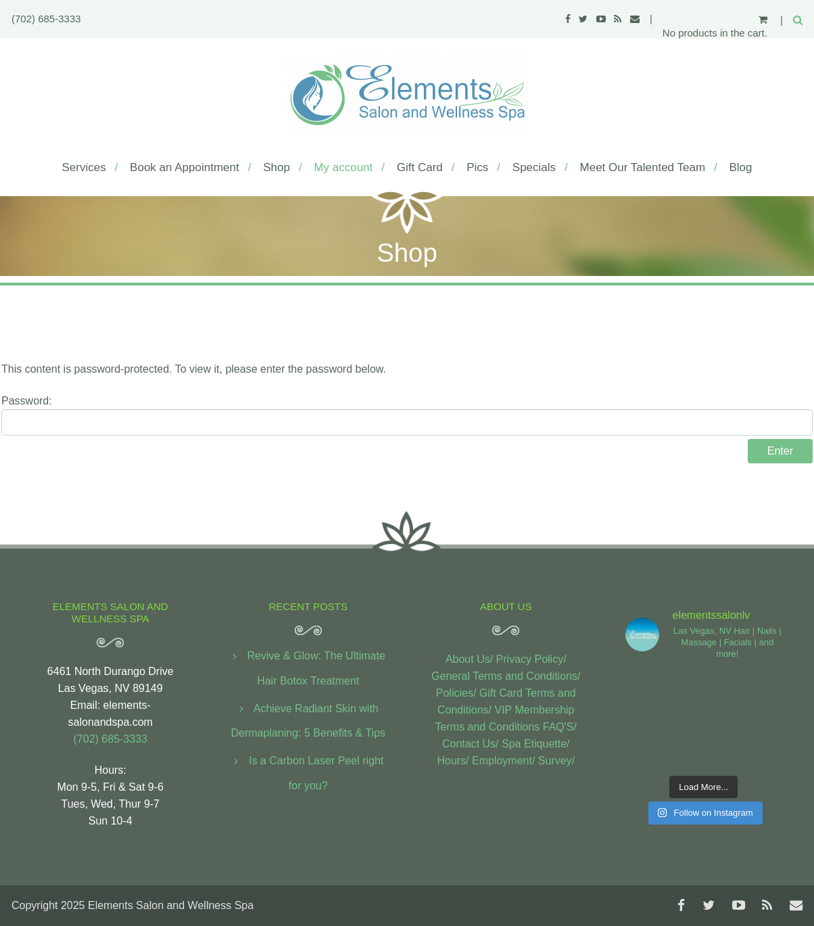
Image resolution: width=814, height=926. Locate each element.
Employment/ (503, 760)
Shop (276, 167)
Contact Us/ (470, 743)
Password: (407, 415)
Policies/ (456, 693)
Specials (534, 167)
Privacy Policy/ (531, 659)
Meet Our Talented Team (643, 167)
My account (343, 167)
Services (83, 167)
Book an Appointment (184, 167)
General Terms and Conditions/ (505, 676)
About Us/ (469, 659)
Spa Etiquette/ (536, 743)
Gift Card (420, 167)
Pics (477, 167)
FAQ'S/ (560, 727)
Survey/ (556, 760)
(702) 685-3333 (46, 18)
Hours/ (453, 760)
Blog (740, 167)
